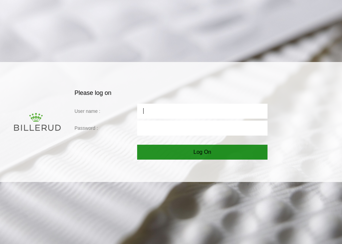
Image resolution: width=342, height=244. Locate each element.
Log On (202, 152)
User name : (87, 111)
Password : (86, 128)
